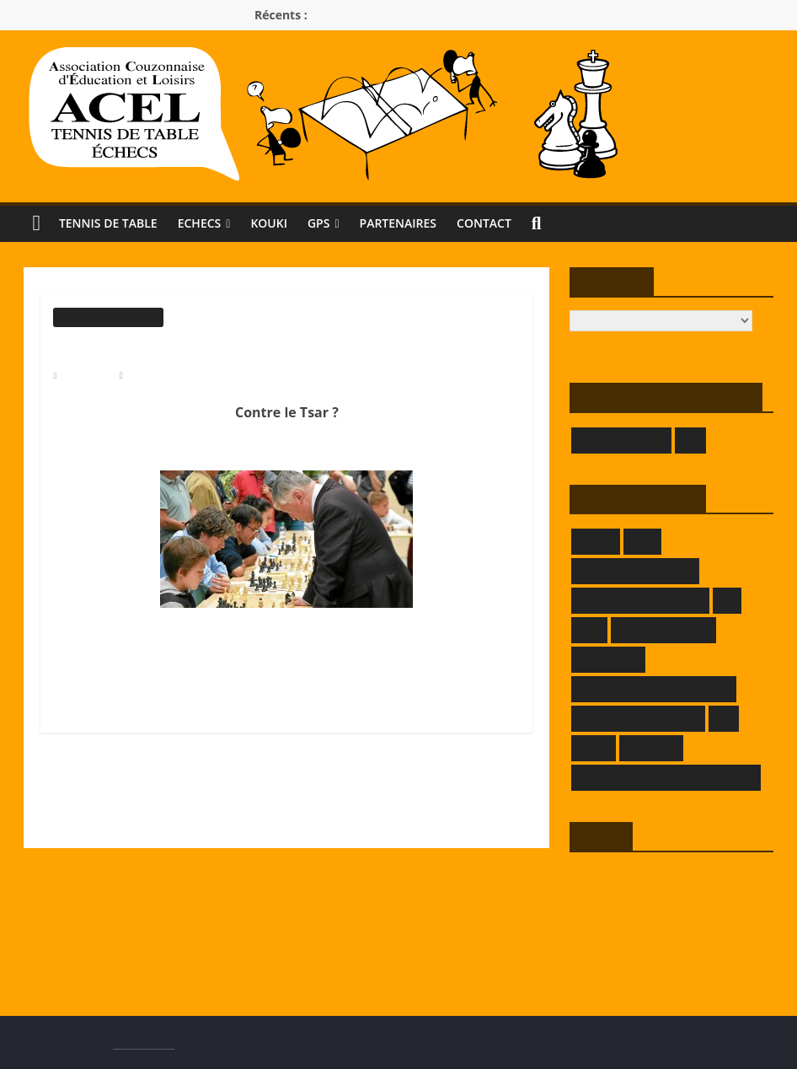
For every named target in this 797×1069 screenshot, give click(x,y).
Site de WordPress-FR (622, 955)
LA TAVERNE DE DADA (638, 718)
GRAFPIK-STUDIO (664, 629)
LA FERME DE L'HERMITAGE (653, 688)
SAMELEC (650, 747)
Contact (508, 223)
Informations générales (108, 316)
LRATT (593, 747)
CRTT (642, 540)
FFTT (589, 629)
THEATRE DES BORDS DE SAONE (666, 777)
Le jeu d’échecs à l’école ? (126, 785)
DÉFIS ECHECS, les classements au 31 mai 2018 (376, 826)
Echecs (209, 223)
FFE (727, 600)
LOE (690, 439)
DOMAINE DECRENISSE (640, 600)
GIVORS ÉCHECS (621, 439)
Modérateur (154, 374)
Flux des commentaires (624, 929)
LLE (724, 718)
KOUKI (282, 223)
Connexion (595, 877)
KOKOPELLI (608, 659)
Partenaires (417, 223)
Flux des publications (620, 903)
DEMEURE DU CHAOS (635, 570)
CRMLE (595, 540)
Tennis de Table (111, 223)
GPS (335, 223)
